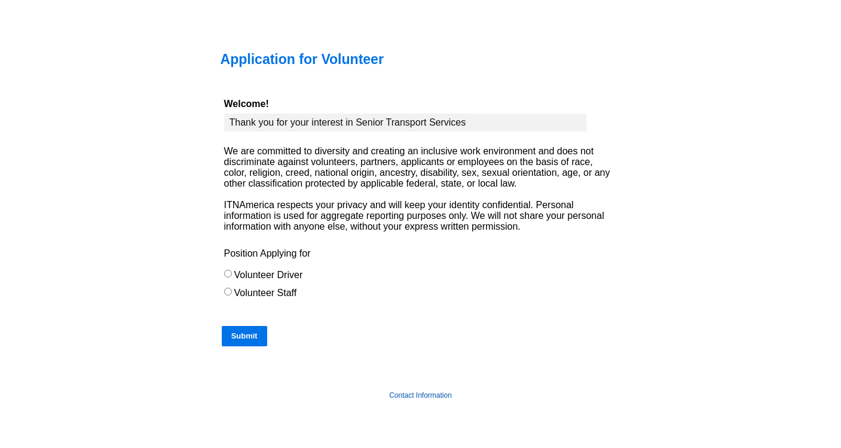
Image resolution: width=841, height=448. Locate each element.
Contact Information (420, 395)
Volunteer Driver (268, 275)
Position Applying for (267, 253)
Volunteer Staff (265, 293)
